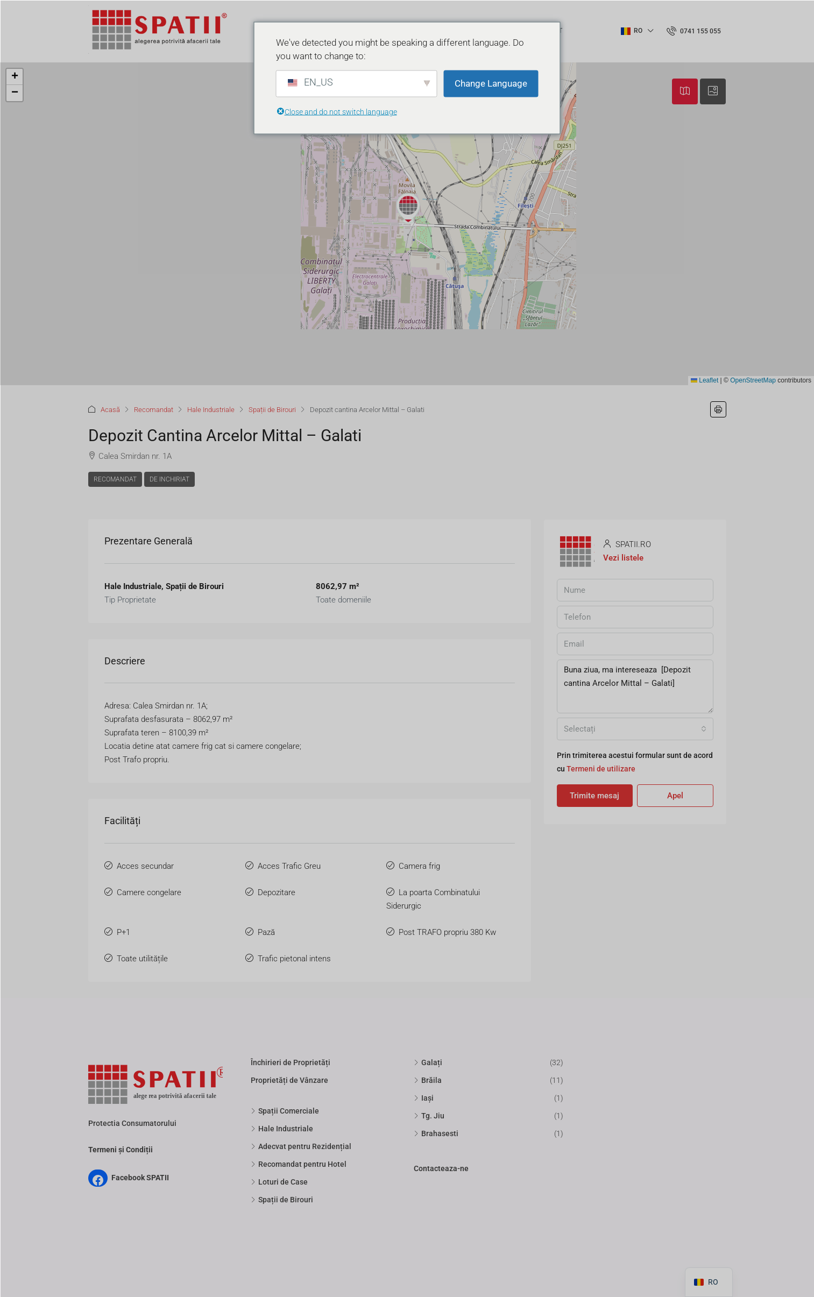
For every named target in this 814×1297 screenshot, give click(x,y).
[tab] (685, 91)
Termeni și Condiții (120, 1149)
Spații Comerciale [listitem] (285, 1111)
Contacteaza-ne (441, 1168)
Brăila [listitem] (428, 1080)
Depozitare (276, 892)
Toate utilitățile (142, 958)
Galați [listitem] (428, 1062)
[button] (408, 208)
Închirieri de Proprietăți (290, 1062)
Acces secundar (145, 866)
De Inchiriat (169, 479)
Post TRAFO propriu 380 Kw (447, 932)
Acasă (110, 410)
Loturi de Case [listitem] (279, 1182)
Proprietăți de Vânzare (289, 1080)
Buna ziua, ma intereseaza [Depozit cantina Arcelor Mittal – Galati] (635, 686)
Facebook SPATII (140, 1177)
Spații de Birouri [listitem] (282, 1199)
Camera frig (419, 866)
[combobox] (635, 729)
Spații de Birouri (272, 410)
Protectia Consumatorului (132, 1123)
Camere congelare (149, 892)
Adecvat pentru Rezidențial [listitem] (301, 1146)
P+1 (123, 932)
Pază (266, 932)
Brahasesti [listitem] (436, 1133)
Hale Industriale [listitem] (282, 1128)
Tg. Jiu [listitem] (429, 1115)
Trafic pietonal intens (294, 958)
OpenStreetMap (753, 380)
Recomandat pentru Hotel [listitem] (298, 1164)
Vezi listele (623, 558)
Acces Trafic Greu (289, 866)
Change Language (491, 83)
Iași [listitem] (424, 1098)
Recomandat (153, 410)
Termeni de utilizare (601, 768)
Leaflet (704, 380)
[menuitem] (693, 31)
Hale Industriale (211, 410)
